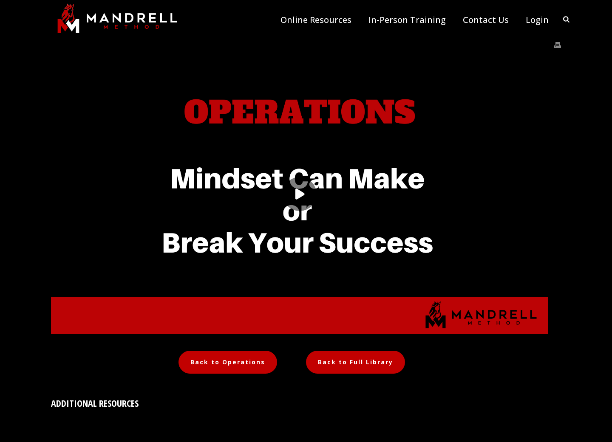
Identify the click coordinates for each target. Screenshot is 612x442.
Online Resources (315, 20)
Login (537, 20)
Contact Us (486, 20)
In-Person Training (407, 20)
